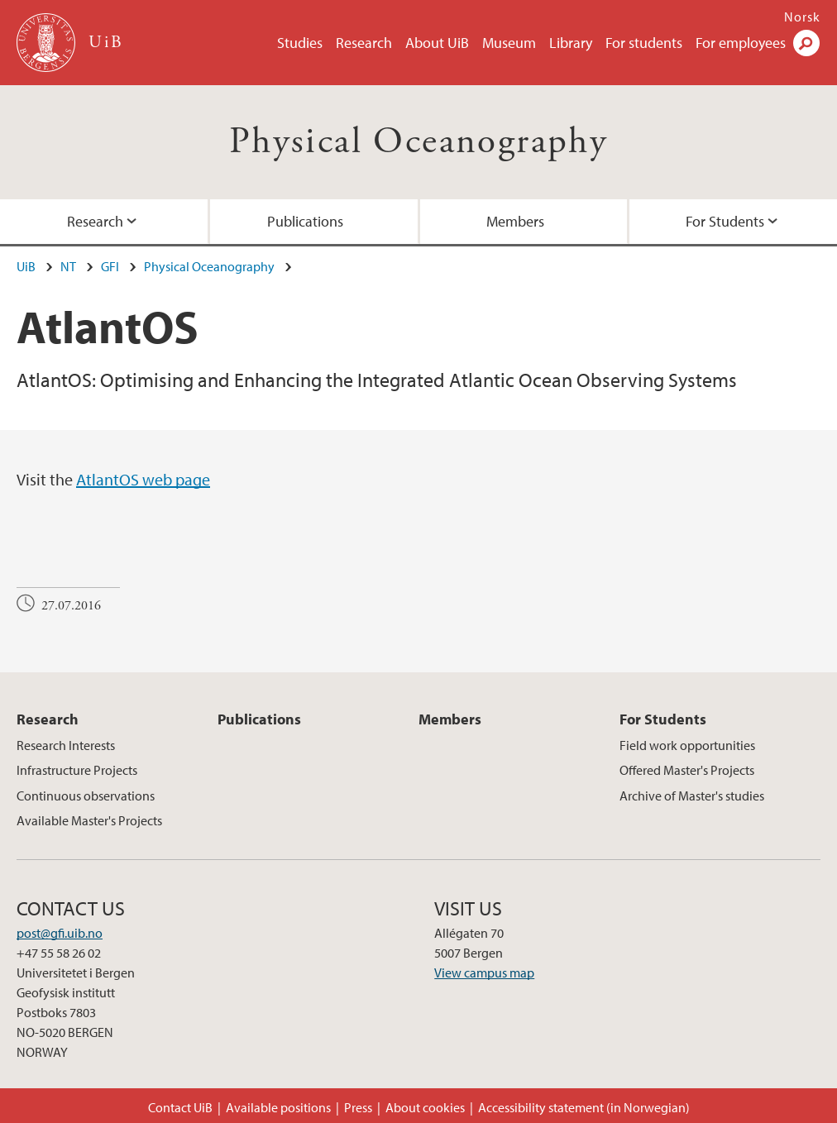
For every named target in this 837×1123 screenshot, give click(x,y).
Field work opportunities (687, 745)
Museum (509, 42)
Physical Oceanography (418, 141)
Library (570, 42)
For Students (725, 221)
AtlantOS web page (143, 479)
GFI (110, 266)
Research (364, 42)
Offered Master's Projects (686, 770)
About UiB (437, 42)
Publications (305, 221)
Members (515, 221)
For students (643, 42)
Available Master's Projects (89, 820)
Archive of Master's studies (691, 795)
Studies (300, 42)
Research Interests (66, 745)
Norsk (802, 16)
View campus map (484, 972)
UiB (26, 266)
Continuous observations (86, 795)
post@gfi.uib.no (60, 933)
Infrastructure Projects (77, 770)
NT (68, 266)
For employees (741, 42)
